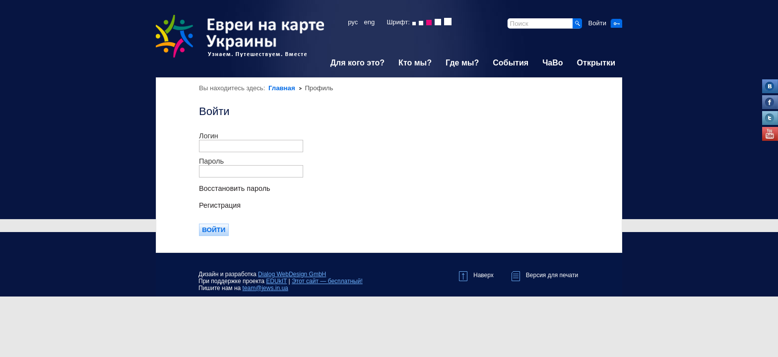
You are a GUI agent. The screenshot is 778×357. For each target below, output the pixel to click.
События (510, 63)
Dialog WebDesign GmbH (292, 274)
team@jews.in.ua (265, 288)
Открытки (596, 63)
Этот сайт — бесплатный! (327, 281)
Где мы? (462, 63)
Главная (281, 88)
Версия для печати (545, 274)
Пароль (211, 161)
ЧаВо (552, 63)
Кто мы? (415, 63)
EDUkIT (276, 281)
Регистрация (220, 205)
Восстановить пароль (234, 188)
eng (369, 22)
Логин (208, 136)
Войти (597, 23)
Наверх (476, 274)
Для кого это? (357, 63)
